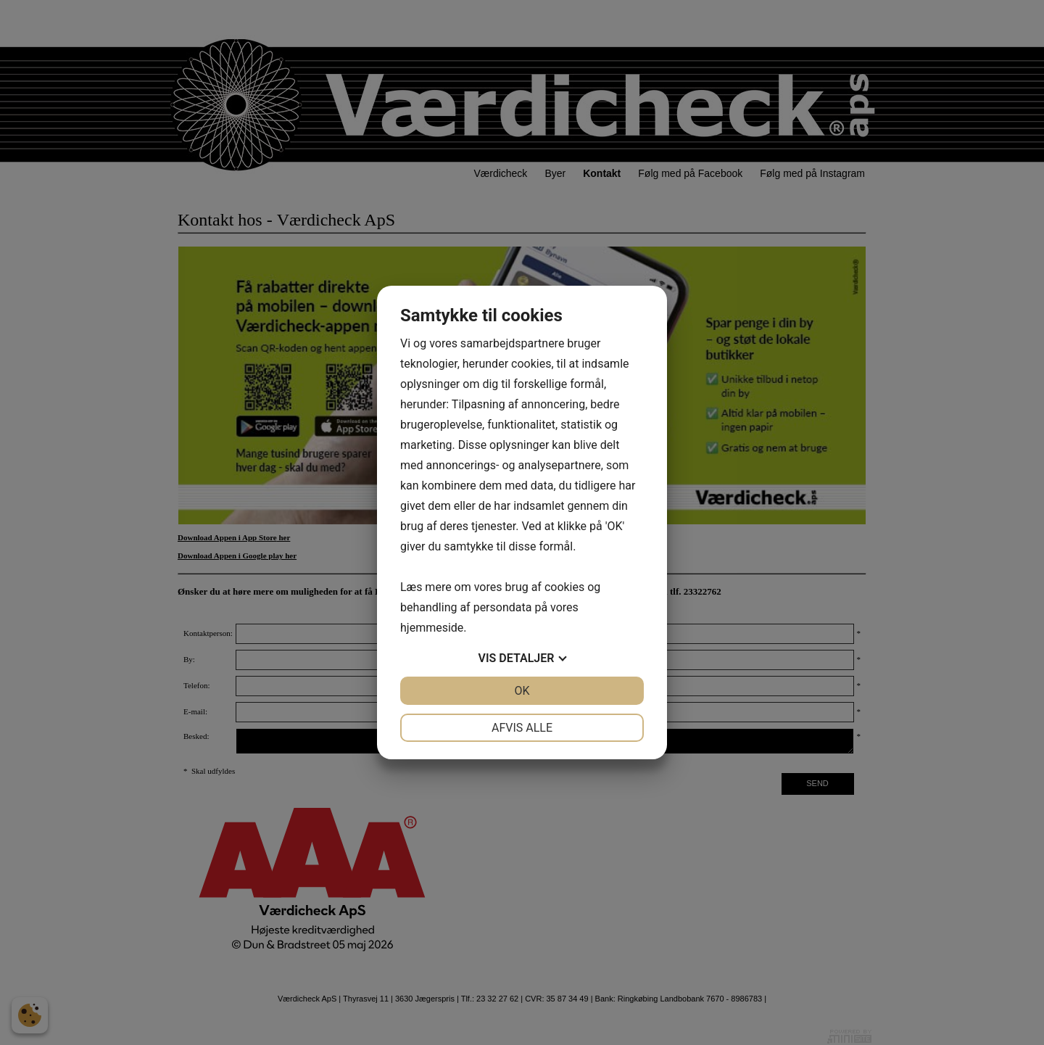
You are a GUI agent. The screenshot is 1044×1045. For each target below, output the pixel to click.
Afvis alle (522, 728)
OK (521, 691)
